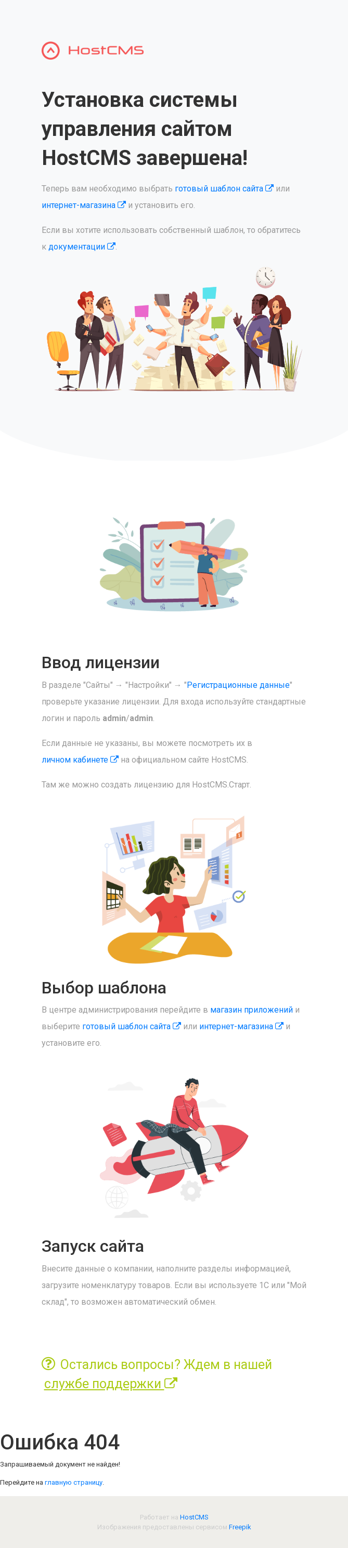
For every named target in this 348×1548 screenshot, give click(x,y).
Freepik (240, 1527)
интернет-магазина (84, 205)
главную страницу (73, 1482)
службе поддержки (110, 1383)
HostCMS (194, 1517)
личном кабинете (80, 760)
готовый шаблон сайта (224, 189)
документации (81, 247)
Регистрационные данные (238, 685)
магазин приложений (251, 1010)
